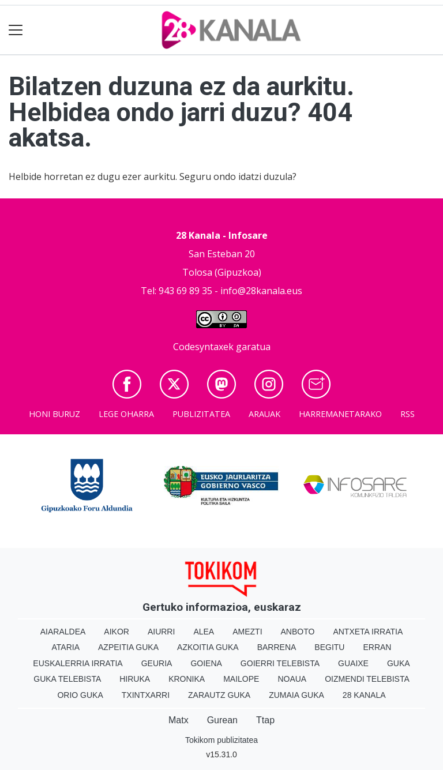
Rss (407, 413)
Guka (398, 663)
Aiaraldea (63, 631)
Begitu (329, 647)
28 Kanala (364, 695)
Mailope (241, 678)
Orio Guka (80, 695)
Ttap (265, 720)
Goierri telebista (280, 663)
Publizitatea (201, 413)
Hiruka (134, 678)
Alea (203, 631)
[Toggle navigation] (15, 30)
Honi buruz (54, 413)
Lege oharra (126, 413)
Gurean (222, 720)
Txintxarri (146, 695)
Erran (377, 647)
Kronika (186, 678)
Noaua (291, 678)
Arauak (264, 413)
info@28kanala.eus (261, 290)
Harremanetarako (340, 413)
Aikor (116, 631)
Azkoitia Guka (208, 647)
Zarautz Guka (219, 695)
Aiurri (161, 631)
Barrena (276, 647)
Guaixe (353, 663)
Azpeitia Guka (128, 647)
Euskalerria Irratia (77, 663)
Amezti (247, 631)
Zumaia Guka (296, 695)
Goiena (206, 663)
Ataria (66, 647)
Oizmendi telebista (367, 678)
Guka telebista (67, 678)
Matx (178, 720)
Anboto (298, 631)
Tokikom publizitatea (221, 740)
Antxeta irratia (368, 631)
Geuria (156, 663)
